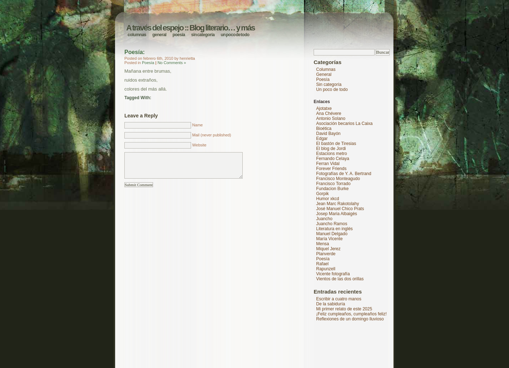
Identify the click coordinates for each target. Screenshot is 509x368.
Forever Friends (331, 168)
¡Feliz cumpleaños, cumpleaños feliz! (351, 313)
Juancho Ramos (331, 223)
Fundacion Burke (332, 188)
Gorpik (322, 193)
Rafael (322, 263)
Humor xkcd (327, 198)
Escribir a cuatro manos (338, 298)
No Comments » (171, 62)
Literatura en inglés (334, 228)
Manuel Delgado (331, 233)
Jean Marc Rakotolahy (337, 203)
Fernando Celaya (332, 158)
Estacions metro (331, 153)
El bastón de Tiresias (336, 143)
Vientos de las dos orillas (340, 278)
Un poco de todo (235, 34)
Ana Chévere (328, 113)
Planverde (326, 253)
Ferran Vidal (327, 163)
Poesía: (134, 52)
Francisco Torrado (333, 183)
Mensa (322, 243)
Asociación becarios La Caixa (344, 123)
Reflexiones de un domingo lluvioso (350, 318)
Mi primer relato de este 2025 (344, 308)
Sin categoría (203, 34)
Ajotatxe (324, 108)
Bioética (324, 128)
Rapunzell (325, 268)
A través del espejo (154, 27)
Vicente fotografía (333, 273)
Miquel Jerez (328, 248)
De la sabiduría (330, 303)
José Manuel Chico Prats (340, 208)
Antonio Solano (330, 118)
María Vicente (329, 238)
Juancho (324, 218)
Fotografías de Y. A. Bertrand (343, 173)
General (159, 34)
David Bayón (328, 133)
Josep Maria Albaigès (336, 213)
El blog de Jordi (331, 148)
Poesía (178, 34)
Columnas (137, 34)
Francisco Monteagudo (338, 178)
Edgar (322, 138)
